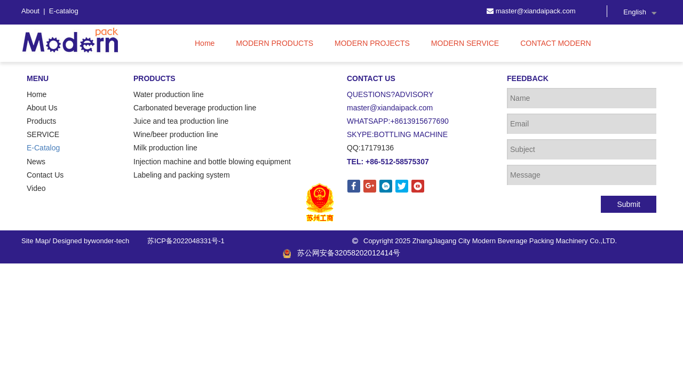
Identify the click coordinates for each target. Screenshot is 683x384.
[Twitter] (401, 186)
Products (41, 121)
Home (36, 94)
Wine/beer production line (175, 134)
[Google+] (369, 186)
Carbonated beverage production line (194, 107)
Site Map (35, 241)
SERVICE (43, 134)
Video (36, 188)
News (36, 161)
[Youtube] (417, 186)
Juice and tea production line (180, 121)
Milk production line (165, 147)
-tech (121, 241)
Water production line (168, 94)
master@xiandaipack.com (536, 11)
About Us (42, 107)
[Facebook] (353, 186)
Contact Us (45, 175)
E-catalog (63, 11)
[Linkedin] (385, 186)
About (31, 11)
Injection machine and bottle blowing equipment (212, 161)
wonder (102, 241)
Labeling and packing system (181, 175)
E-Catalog (43, 147)
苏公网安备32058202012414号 (341, 253)
